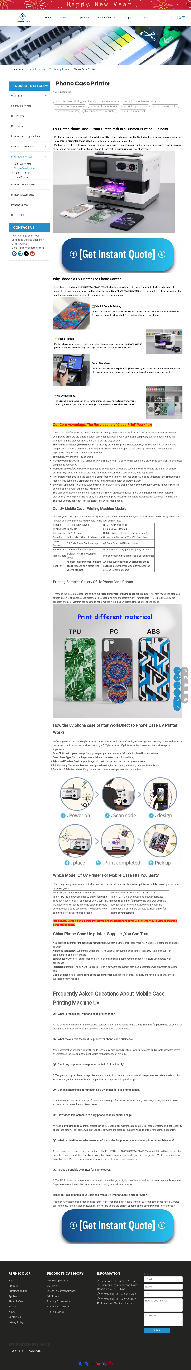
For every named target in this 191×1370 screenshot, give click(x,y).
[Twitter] (26, 252)
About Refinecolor (103, 16)
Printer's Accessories (22, 193)
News (12, 1310)
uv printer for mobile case (104, 105)
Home (44, 16)
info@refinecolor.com (32, 246)
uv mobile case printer (145, 100)
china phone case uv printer (112, 100)
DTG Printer (18, 125)
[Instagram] (104, 1362)
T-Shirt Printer (22, 171)
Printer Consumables (23, 145)
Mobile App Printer (21, 155)
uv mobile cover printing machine (73, 100)
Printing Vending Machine (25, 135)
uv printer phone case (135, 105)
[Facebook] (14, 252)
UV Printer (17, 94)
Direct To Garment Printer (61, 1289)
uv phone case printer (67, 110)
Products (60, 16)
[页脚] (95, 1354)
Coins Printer (21, 176)
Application (79, 16)
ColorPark (17, 1349)
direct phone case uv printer (99, 110)
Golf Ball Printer (22, 162)
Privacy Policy (16, 1321)
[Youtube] (32, 252)
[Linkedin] (20, 252)
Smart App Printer (21, 104)
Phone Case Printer (24, 167)
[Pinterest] (110, 1362)
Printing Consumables (23, 183)
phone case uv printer (165, 105)
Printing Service (20, 203)
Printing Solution (18, 1289)
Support (125, 16)
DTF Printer (17, 115)
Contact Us (143, 16)
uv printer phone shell (133, 110)
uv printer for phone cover (69, 105)
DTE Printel (17, 214)
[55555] (95, 44)
